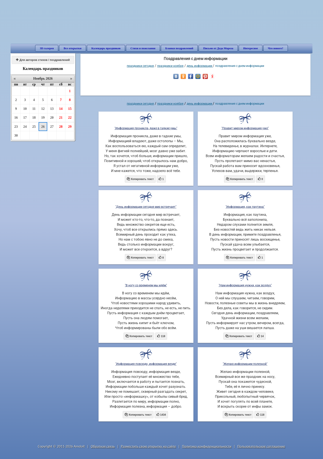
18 (34, 117)
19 (43, 117)
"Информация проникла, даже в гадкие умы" (145, 128)
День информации (200, 66)
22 (70, 117)
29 (70, 126)
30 (16, 135)
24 (25, 126)
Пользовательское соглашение (261, 446)
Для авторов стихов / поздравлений (43, 60)
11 (34, 108)
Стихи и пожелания (142, 48)
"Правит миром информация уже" (245, 128)
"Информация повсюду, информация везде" (146, 364)
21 (61, 117)
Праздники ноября (170, 66)
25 (34, 126)
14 (61, 108)
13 (52, 108)
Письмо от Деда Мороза (218, 48)
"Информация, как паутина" (245, 206)
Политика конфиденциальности (206, 446)
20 (52, 117)
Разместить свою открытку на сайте (148, 446)
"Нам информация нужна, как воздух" (245, 285)
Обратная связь (103, 446)
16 (16, 117)
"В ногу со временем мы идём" (146, 285)
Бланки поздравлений (179, 48)
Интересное (250, 48)
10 (25, 108)
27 (52, 126)
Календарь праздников (106, 48)
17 (25, 117)
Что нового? (275, 48)
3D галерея (47, 48)
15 (70, 108)
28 (61, 126)
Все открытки (73, 48)
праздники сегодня (140, 66)
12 (43, 108)
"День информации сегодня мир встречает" (145, 206)
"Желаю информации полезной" (245, 364)
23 (16, 126)
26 (43, 126)
